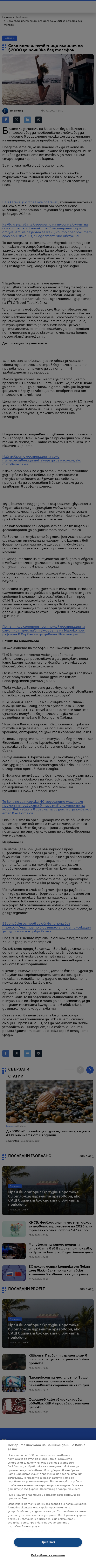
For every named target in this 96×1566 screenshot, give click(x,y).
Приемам (48, 1542)
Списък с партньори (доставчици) (31, 1531)
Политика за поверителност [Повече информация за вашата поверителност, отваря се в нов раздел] (60, 1489)
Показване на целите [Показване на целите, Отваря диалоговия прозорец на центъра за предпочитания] (48, 1555)
